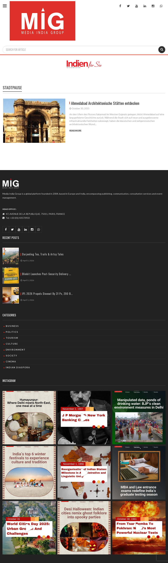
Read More (75, 130)
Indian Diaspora (18, 367)
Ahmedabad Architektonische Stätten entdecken (105, 103)
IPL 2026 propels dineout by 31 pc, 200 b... (47, 294)
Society (11, 355)
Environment (15, 349)
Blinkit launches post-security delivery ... (46, 274)
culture (12, 343)
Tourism (12, 338)
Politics (12, 332)
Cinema (11, 361)
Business (12, 326)
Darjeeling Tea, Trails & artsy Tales (43, 254)
